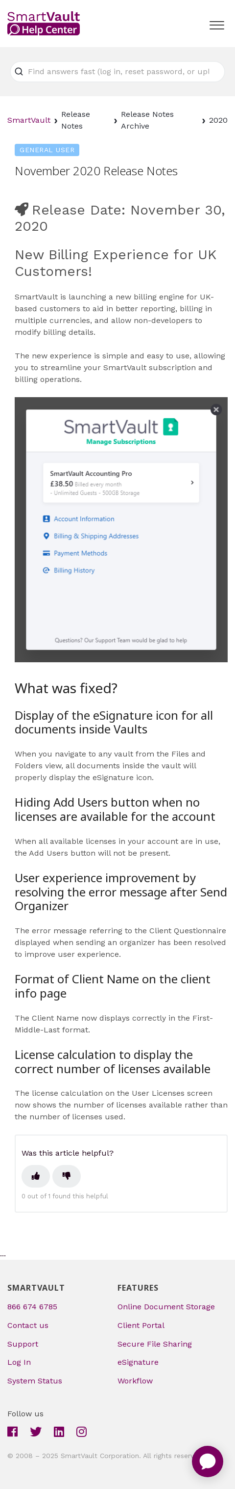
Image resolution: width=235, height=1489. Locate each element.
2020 (218, 120)
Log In (19, 1362)
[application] (207, 1461)
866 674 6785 (32, 1306)
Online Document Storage (166, 1306)
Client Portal (141, 1325)
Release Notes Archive (147, 120)
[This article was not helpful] (66, 1176)
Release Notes (75, 120)
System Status (34, 1380)
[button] (217, 23)
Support (22, 1344)
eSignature (138, 1362)
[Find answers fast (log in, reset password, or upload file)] (117, 71)
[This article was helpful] (36, 1176)
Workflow (135, 1380)
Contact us (27, 1325)
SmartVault (28, 120)
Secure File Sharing (155, 1344)
